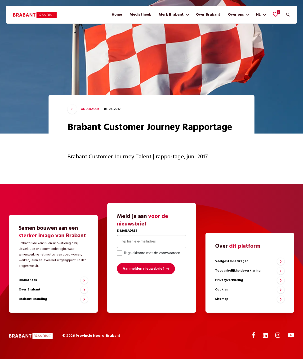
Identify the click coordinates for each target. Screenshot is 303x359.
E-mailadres (127, 230)
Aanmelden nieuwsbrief (143, 269)
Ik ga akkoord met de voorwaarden (148, 253)
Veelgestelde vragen (231, 261)
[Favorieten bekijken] (276, 14)
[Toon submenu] (186, 14)
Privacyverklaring (229, 280)
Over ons (236, 15)
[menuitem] (117, 14)
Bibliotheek (28, 280)
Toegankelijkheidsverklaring (238, 270)
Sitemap (221, 299)
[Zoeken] (288, 14)
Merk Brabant (171, 15)
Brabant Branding (33, 299)
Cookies (221, 289)
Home (117, 15)
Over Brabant (208, 15)
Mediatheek (140, 15)
